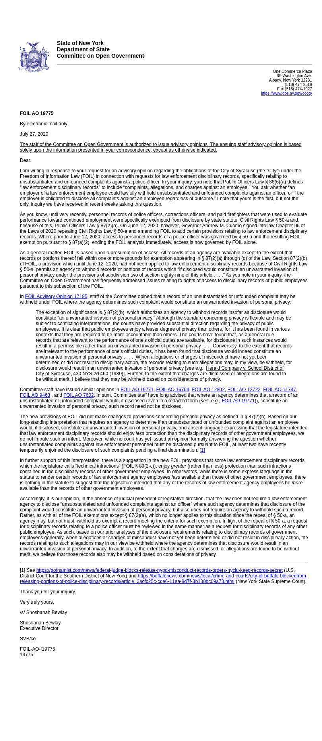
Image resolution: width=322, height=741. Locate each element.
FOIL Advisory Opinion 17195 (56, 296)
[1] (202, 450)
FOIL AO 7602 (79, 395)
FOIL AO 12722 (243, 389)
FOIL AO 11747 (279, 389)
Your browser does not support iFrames (161, 17)
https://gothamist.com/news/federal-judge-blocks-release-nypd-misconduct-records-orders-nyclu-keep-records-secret (159, 570)
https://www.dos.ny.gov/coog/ (286, 93)
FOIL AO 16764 (172, 389)
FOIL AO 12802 (208, 389)
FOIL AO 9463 (35, 395)
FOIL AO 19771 (136, 389)
